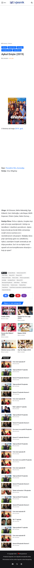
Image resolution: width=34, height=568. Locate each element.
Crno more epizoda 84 (19, 468)
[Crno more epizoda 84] (6, 470)
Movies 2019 (19, 280)
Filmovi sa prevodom (24, 277)
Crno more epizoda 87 (19, 362)
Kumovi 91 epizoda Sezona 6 (21, 437)
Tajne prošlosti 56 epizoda (20, 384)
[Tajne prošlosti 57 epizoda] (6, 372)
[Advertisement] (17, 24)
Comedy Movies (11, 272)
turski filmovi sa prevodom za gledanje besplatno (20, 287)
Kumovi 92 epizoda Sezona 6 (21, 423)
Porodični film (11, 168)
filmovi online (15, 277)
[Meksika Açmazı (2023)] (8, 344)
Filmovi (10, 43)
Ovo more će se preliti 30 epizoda (22, 429)
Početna (4, 43)
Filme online (4, 275)
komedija (4, 280)
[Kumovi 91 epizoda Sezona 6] (6, 439)
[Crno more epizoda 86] (6, 401)
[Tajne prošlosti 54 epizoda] (6, 446)
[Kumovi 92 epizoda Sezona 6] (6, 424)
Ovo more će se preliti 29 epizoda (22, 460)
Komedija (20, 47)
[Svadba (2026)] (8, 310)
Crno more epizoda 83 (19, 511)
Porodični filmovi (6, 50)
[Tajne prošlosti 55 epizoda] (6, 417)
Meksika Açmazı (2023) (8, 350)
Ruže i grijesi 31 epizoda (20, 407)
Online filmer (17, 282)
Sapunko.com (12, 556)
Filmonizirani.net (7, 559)
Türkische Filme (5, 285)
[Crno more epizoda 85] (6, 454)
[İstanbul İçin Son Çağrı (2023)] (25, 310)
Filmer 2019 (11, 275)
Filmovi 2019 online (6, 277)
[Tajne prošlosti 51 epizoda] (6, 530)
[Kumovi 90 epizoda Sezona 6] (6, 485)
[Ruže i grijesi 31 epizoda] (6, 409)
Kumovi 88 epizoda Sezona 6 (21, 543)
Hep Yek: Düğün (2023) (24, 350)
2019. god (19, 129)
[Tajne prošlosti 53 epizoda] (6, 478)
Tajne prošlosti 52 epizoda (20, 497)
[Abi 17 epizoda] (6, 522)
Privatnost (6, 556)
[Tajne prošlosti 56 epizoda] (6, 386)
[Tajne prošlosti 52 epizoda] (6, 499)
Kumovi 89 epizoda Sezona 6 (21, 505)
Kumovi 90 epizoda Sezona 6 (21, 484)
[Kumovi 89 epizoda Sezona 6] (6, 506)
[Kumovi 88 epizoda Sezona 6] (6, 545)
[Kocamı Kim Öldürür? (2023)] (8, 327)
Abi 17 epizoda (17, 519)
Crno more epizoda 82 (19, 535)
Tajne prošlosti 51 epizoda (20, 527)
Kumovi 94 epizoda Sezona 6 (21, 378)
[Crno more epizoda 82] (6, 538)
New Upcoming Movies (7, 282)
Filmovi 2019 (12, 47)
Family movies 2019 (21, 272)
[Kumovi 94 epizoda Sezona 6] (6, 379)
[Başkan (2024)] (25, 327)
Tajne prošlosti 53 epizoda (20, 476)
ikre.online (14, 559)
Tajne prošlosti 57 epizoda (20, 370)
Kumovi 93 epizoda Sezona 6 (21, 392)
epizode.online (27, 556)
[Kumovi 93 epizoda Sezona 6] (6, 394)
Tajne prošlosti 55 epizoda (20, 415)
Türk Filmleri (24, 282)
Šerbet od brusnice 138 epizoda (22, 490)
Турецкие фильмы (6, 289)
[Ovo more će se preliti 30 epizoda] (6, 432)
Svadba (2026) (5, 316)
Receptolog (28, 559)
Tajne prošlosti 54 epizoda (20, 444)
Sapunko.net (19, 556)
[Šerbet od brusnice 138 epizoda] (6, 492)
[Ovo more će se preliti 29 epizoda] (6, 462)
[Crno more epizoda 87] (6, 364)
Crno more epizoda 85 (19, 452)
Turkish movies (14, 285)
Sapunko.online (21, 559)
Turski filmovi (17, 50)
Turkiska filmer (22, 285)
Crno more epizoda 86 (19, 399)
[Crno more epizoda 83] (6, 514)
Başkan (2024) (22, 333)
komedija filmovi (11, 280)
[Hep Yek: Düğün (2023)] (25, 344)
